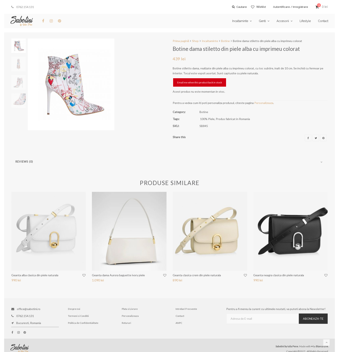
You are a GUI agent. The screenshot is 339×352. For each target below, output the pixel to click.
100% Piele (207, 119)
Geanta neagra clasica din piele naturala (278, 275)
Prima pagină (181, 41)
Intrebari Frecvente (186, 308)
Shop (195, 41)
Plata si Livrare (130, 308)
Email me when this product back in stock (199, 82)
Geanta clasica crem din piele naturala (197, 275)
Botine (225, 41)
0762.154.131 (22, 7)
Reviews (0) (24, 161)
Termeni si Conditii (78, 315)
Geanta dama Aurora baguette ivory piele (118, 275)
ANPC (179, 322)
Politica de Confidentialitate (83, 322)
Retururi (126, 322)
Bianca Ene (322, 346)
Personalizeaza (263, 103)
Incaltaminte (210, 41)
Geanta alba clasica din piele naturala (34, 275)
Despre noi (74, 308)
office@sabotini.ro (25, 309)
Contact (180, 315)
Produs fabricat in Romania (233, 119)
